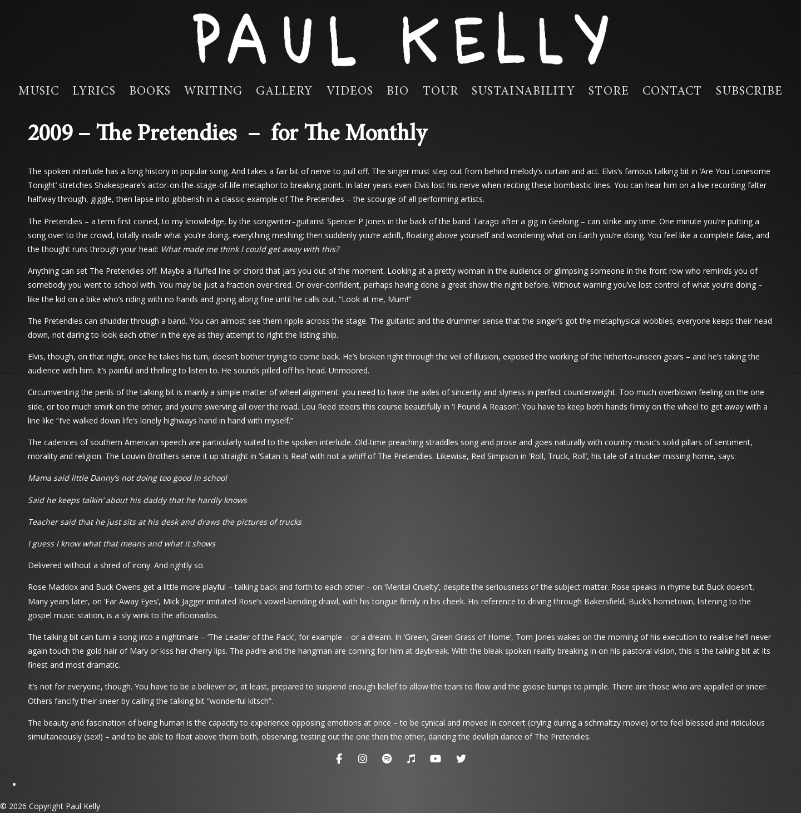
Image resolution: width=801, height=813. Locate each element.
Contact (672, 92)
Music (39, 92)
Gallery (284, 92)
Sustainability (523, 92)
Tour (440, 92)
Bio (398, 92)
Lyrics (94, 92)
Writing (213, 92)
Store (609, 92)
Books (150, 92)
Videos (350, 92)
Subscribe (749, 92)
